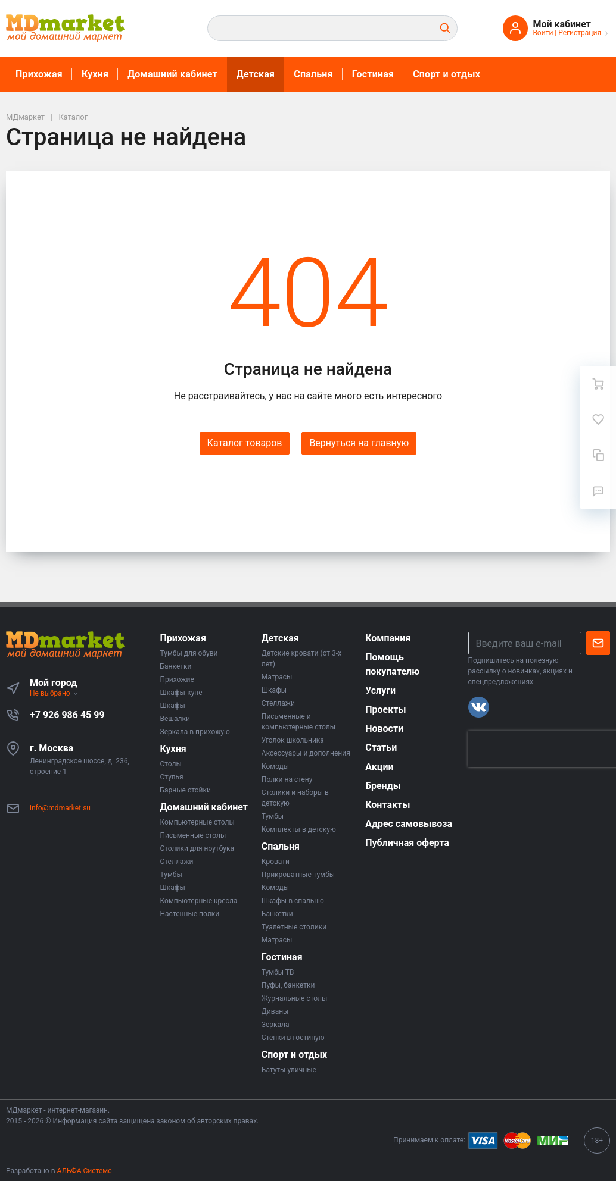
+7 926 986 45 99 (67, 714)
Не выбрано (54, 693)
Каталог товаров (244, 443)
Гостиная (373, 74)
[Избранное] (598, 419)
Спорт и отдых (446, 74)
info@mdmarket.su (60, 808)
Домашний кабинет (172, 74)
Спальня (313, 74)
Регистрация (579, 33)
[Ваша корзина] (598, 384)
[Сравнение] (598, 455)
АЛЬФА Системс (83, 1171)
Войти (543, 33)
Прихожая (39, 74)
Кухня (95, 74)
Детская (256, 74)
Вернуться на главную (359, 443)
